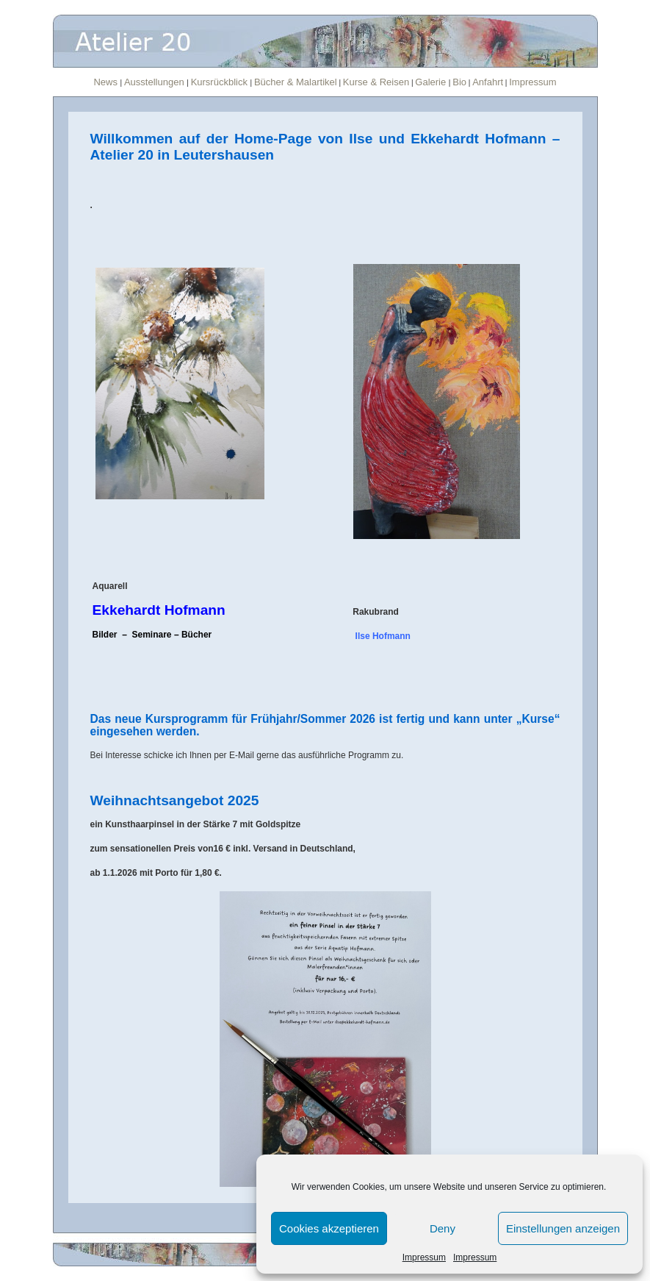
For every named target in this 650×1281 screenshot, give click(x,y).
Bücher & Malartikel (295, 82)
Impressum (424, 1257)
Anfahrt (487, 82)
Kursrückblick (220, 82)
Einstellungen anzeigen (563, 1228)
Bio (459, 82)
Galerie (432, 82)
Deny (442, 1228)
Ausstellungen (155, 82)
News (106, 82)
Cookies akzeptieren (329, 1228)
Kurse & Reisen (376, 82)
